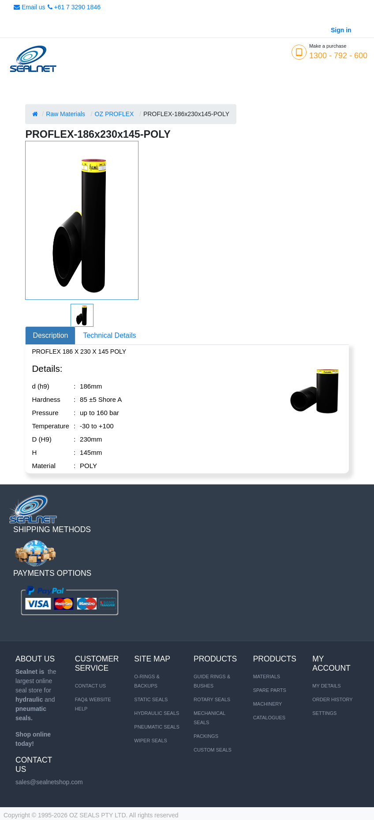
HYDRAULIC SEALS (156, 713)
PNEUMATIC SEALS (157, 726)
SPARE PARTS (269, 690)
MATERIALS (266, 676)
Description (50, 335)
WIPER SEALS (150, 740)
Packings (206, 736)
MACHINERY (267, 704)
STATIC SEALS (151, 699)
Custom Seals (213, 749)
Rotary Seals (212, 699)
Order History (332, 699)
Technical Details (109, 335)
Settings (324, 713)
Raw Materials (65, 113)
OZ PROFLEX (114, 113)
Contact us (90, 685)
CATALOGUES (269, 717)
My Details (326, 685)
